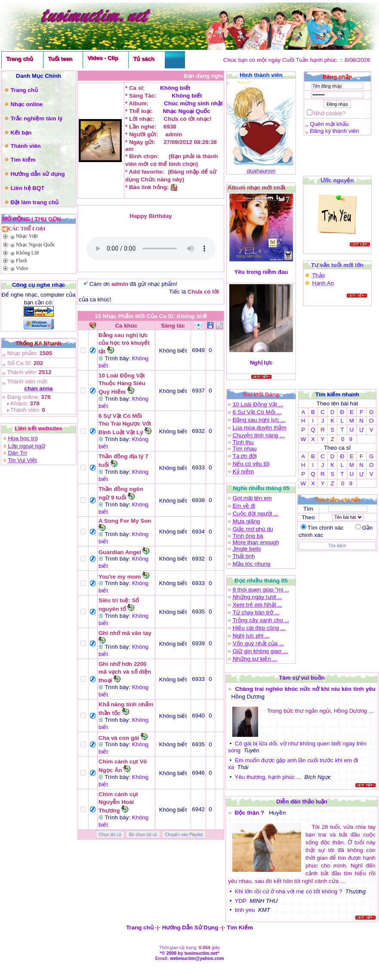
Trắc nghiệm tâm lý (36, 118)
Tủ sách (143, 58)
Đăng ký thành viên (334, 131)
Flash (21, 261)
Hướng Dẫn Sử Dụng (190, 927)
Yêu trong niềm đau (261, 272)
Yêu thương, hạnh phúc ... (268, 777)
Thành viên (25, 146)
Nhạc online (26, 104)
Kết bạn (20, 132)
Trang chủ (19, 58)
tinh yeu (245, 910)
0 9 (346, 439)
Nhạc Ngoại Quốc (35, 245)
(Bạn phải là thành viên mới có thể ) (151, 248)
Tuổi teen (60, 58)
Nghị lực (261, 362)
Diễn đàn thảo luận (301, 801)
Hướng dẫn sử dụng (37, 174)
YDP (241, 901)
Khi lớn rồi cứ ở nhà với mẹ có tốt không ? (288, 891)
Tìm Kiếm (240, 927)
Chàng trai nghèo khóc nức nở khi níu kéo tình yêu (305, 689)
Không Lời (27, 253)
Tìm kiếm (22, 159)
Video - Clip (102, 58)
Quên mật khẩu (329, 124)
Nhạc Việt (27, 236)
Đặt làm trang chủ (34, 202)
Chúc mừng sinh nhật (192, 103)
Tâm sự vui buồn (302, 678)
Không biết (175, 88)
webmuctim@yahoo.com (197, 958)
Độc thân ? (249, 812)
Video (22, 268)
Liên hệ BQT (27, 188)
